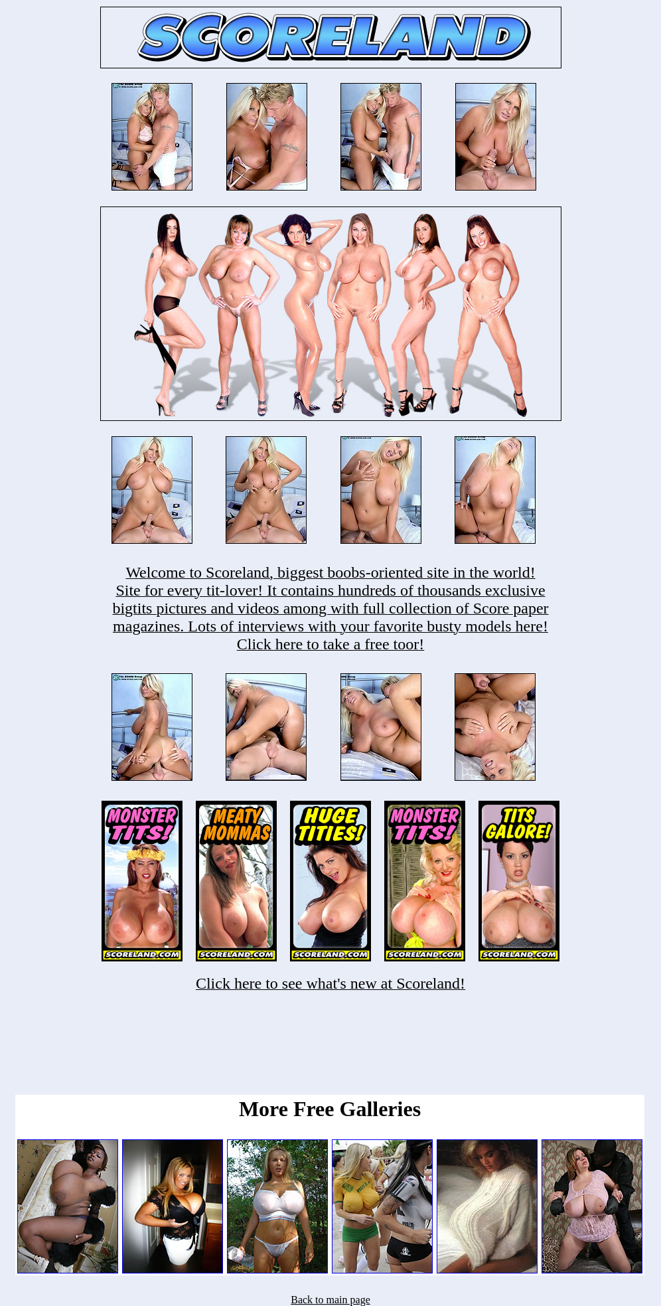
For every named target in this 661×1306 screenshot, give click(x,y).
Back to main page (330, 1299)
